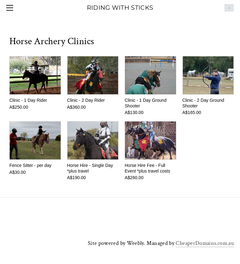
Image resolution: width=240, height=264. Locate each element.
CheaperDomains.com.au (205, 243)
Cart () (229, 8)
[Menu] (11, 8)
